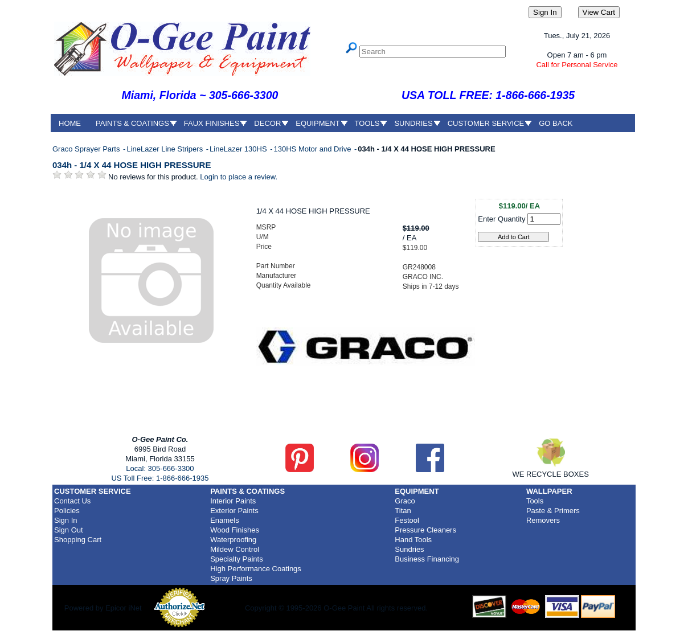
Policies (67, 510)
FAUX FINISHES (212, 123)
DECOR (267, 123)
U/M (262, 237)
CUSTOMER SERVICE (486, 123)
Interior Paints (233, 501)
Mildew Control (234, 549)
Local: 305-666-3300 (160, 468)
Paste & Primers (553, 510)
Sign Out (68, 530)
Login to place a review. (238, 177)
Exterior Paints (234, 510)
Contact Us (72, 501)
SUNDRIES (413, 123)
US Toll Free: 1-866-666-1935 (159, 478)
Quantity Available (283, 285)
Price (264, 247)
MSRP (266, 227)
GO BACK (555, 123)
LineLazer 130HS (239, 149)
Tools (534, 501)
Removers (543, 520)
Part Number (275, 266)
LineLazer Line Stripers (165, 149)
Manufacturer (276, 276)
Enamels (224, 520)
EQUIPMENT (317, 123)
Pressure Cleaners (425, 530)
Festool (407, 520)
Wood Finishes (234, 530)
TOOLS (367, 123)
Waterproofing (233, 539)
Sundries (409, 549)
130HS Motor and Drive (313, 149)
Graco (405, 501)
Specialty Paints (236, 559)
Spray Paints (231, 578)
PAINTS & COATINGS (132, 123)
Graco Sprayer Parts (87, 149)
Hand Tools (413, 539)
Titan (403, 510)
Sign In (65, 520)
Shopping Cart (77, 539)
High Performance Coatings (255, 568)
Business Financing (427, 559)
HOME (70, 123)
